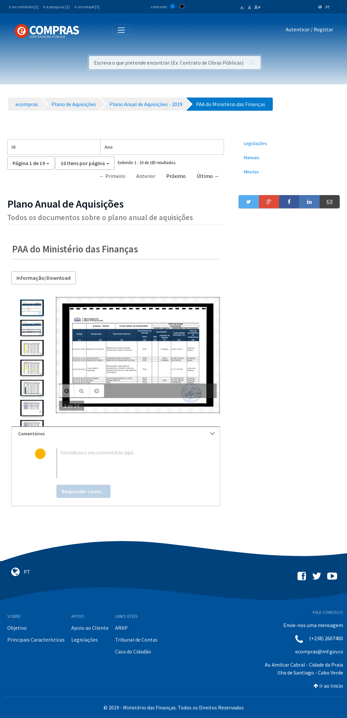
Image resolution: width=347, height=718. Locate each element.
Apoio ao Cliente (90, 627)
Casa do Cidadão (133, 651)
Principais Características (36, 639)
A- (242, 8)
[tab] (116, 434)
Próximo (176, 176)
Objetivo (17, 627)
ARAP (121, 627)
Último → (208, 176)
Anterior (145, 176)
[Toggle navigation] (88, 31)
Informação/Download (43, 277)
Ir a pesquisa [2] (56, 6)
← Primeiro (112, 176)
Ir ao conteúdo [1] (23, 6)
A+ (257, 7)
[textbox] (126, 463)
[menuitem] (289, 143)
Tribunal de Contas (136, 639)
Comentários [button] (116, 434)
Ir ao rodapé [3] (87, 6)
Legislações (84, 639)
